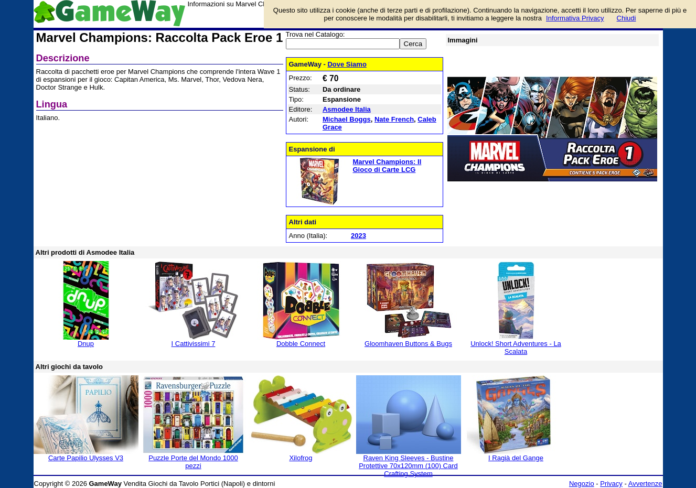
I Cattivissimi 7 (194, 344)
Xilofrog (300, 458)
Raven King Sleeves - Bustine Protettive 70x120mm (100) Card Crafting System (408, 466)
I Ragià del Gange (515, 458)
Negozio (581, 483)
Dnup (86, 344)
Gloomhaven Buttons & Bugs (408, 344)
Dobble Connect (300, 344)
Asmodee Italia (347, 109)
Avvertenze (645, 483)
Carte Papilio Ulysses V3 (85, 458)
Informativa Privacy (575, 18)
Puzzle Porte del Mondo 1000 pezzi (193, 462)
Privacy (611, 483)
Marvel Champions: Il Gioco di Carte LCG (387, 165)
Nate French (394, 119)
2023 (358, 236)
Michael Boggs (347, 119)
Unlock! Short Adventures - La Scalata (515, 347)
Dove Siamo (346, 64)
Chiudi (626, 18)
